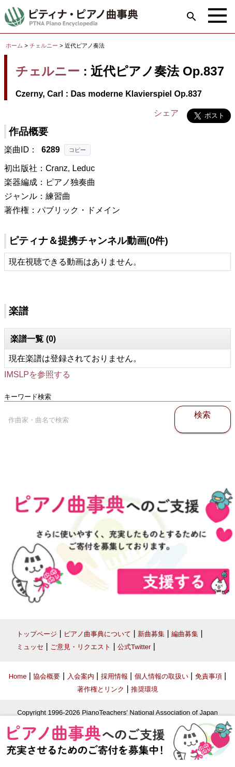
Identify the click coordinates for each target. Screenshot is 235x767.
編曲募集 (184, 634)
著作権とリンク (100, 689)
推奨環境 (144, 689)
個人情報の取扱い (161, 676)
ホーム (14, 45)
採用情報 (114, 676)
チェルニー (44, 45)
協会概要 (46, 676)
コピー (77, 150)
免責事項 (208, 676)
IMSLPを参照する (37, 374)
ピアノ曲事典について (97, 634)
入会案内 (80, 676)
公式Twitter (134, 647)
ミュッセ (30, 647)
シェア (166, 113)
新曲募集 (151, 634)
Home (18, 676)
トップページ (37, 634)
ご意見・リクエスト (80, 647)
